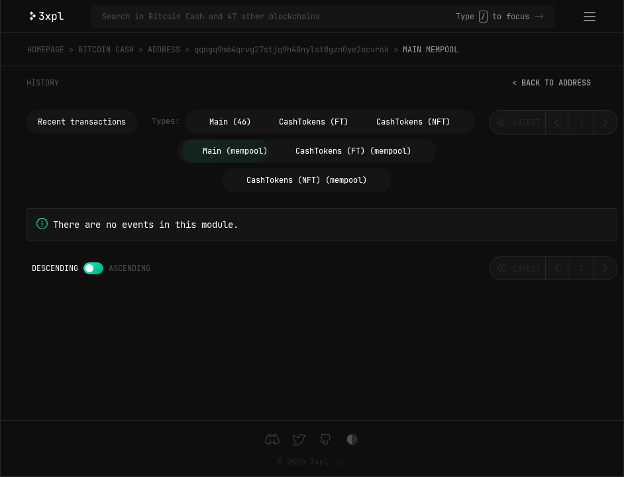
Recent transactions (82, 122)
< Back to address (551, 83)
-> (539, 16)
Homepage (45, 49)
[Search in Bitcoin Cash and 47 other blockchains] (279, 17)
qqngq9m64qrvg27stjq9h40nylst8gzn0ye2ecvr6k (291, 49)
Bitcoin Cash (106, 49)
